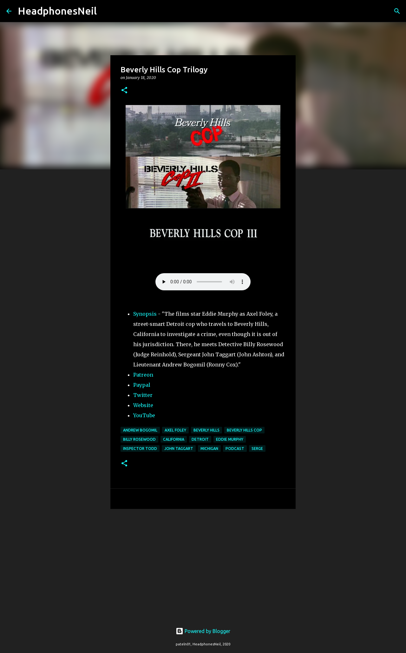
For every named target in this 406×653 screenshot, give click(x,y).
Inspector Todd (140, 448)
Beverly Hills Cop (244, 430)
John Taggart (178, 448)
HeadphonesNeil (57, 10)
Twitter (143, 395)
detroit (200, 439)
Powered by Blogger (203, 631)
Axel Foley (175, 430)
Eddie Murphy (229, 439)
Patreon (143, 375)
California (173, 439)
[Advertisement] (203, 562)
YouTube (144, 415)
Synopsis (145, 314)
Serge (257, 448)
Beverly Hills (206, 430)
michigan (209, 448)
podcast (235, 448)
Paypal (141, 385)
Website (143, 405)
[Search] (105, 11)
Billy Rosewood (139, 439)
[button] (124, 90)
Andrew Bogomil (140, 430)
